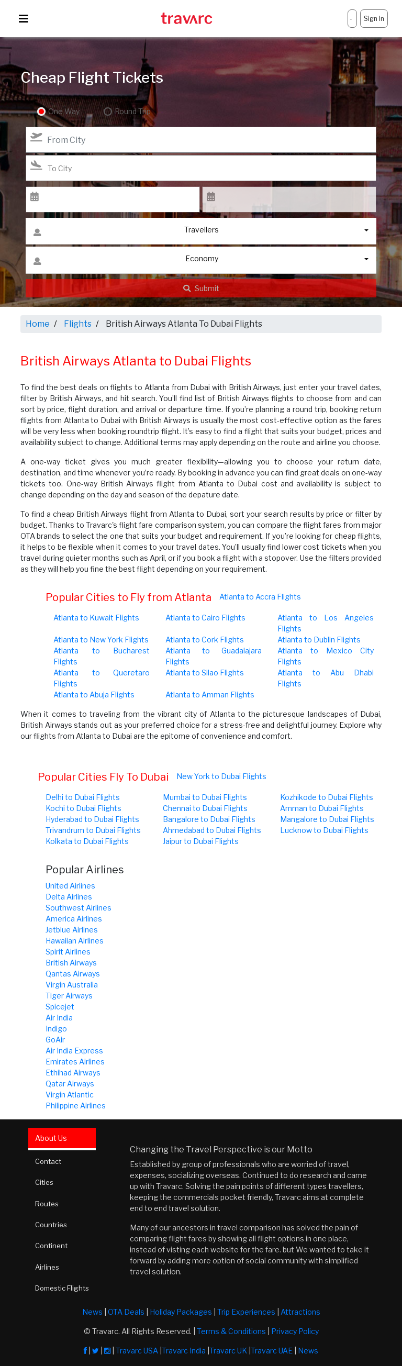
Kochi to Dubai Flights (83, 808)
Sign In (374, 19)
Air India (59, 1017)
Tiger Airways (69, 995)
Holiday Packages (181, 1309)
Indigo (56, 1028)
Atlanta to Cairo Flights (205, 617)
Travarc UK (228, 1347)
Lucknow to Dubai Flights (324, 830)
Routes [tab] (49, 1202)
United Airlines (70, 885)
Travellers (126, 232)
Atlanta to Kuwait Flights (96, 617)
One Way (64, 111)
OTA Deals (126, 1309)
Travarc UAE (272, 1347)
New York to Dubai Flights (221, 776)
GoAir (55, 1039)
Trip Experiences (246, 1309)
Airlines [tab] (49, 1265)
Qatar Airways (70, 1083)
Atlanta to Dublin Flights (319, 639)
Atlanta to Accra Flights (260, 596)
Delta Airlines (69, 896)
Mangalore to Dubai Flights (327, 819)
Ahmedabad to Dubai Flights (212, 830)
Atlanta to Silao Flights (204, 672)
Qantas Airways (73, 973)
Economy (126, 261)
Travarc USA (137, 1347)
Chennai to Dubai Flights (205, 808)
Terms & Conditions (231, 1328)
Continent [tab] (54, 1244)
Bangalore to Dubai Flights (209, 819)
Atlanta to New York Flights (101, 639)
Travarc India (184, 1347)
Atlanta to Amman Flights (209, 694)
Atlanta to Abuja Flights (94, 694)
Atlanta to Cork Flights (204, 639)
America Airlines (74, 918)
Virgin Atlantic (70, 1094)
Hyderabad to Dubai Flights (92, 819)
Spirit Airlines (68, 951)
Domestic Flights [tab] (67, 1286)
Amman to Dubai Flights (322, 808)
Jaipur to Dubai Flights (201, 841)
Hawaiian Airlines (75, 940)
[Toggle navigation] (24, 19)
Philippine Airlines (76, 1105)
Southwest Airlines (78, 907)
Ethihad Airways (73, 1072)
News (92, 1309)
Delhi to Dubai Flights (83, 797)
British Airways (71, 962)
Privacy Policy (295, 1328)
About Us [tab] (53, 1137)
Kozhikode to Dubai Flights (326, 797)
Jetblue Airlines (72, 929)
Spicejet (60, 1006)
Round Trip (129, 111)
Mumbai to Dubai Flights (205, 797)
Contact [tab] (51, 1160)
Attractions (300, 1309)
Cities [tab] (47, 1181)
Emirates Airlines (75, 1061)
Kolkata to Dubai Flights (87, 841)
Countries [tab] (54, 1223)
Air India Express (74, 1050)
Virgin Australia (72, 984)
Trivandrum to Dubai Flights (93, 830)
